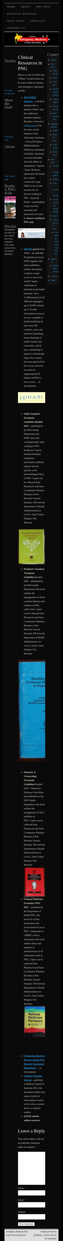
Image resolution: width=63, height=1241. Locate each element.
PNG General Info (56, 116)
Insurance (56, 216)
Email (21, 1200)
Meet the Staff (55, 137)
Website (22, 1212)
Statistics (56, 130)
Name (21, 1188)
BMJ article (30, 125)
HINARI (28, 249)
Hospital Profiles (22, 14)
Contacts (37, 21)
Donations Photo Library (57, 268)
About (26, 7)
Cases (55, 78)
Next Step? (16, 21)
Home (11, 7)
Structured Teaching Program (57, 92)
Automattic (51, 1238)
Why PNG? (43, 7)
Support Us (16, 28)
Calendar (56, 179)
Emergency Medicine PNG (17, 1231)
